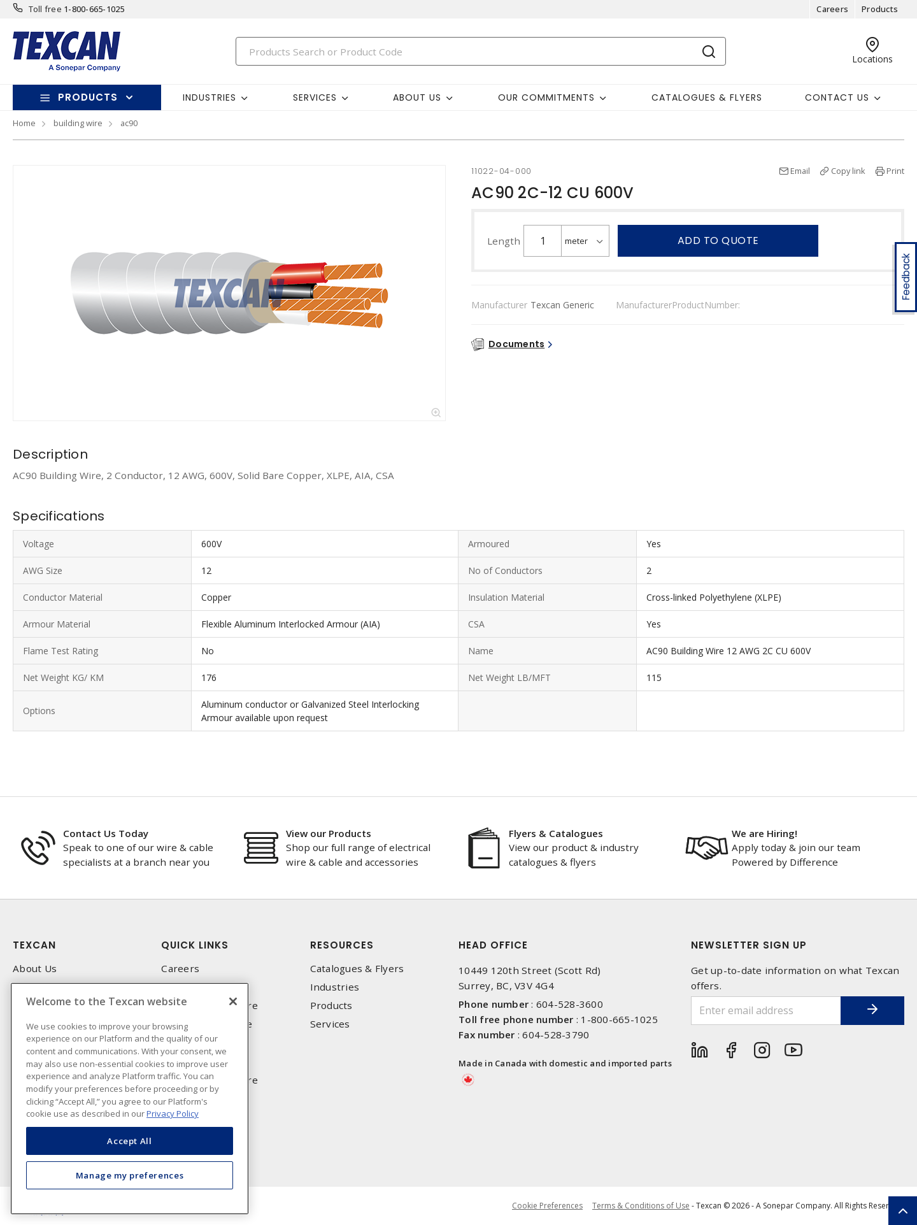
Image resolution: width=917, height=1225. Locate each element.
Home (24, 123)
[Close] (233, 1001)
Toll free (45, 9)
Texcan (34, 945)
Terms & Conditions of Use (641, 1205)
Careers (832, 9)
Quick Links (195, 945)
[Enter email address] (766, 1010)
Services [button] (315, 97)
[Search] (481, 51)
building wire (78, 123)
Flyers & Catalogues (556, 833)
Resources (342, 945)
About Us (35, 969)
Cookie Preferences (547, 1206)
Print (895, 170)
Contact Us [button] (837, 97)
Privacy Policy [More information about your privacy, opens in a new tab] (172, 1113)
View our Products (328, 833)
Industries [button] (209, 97)
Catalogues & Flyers (706, 97)
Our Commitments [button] (546, 97)
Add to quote (718, 240)
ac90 (129, 123)
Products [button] (88, 97)
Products (880, 9)
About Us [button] (417, 97)
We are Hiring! (764, 833)
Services (330, 1024)
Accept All (129, 1141)
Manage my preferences (130, 1175)
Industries (335, 987)
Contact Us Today (105, 833)
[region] (129, 1098)
